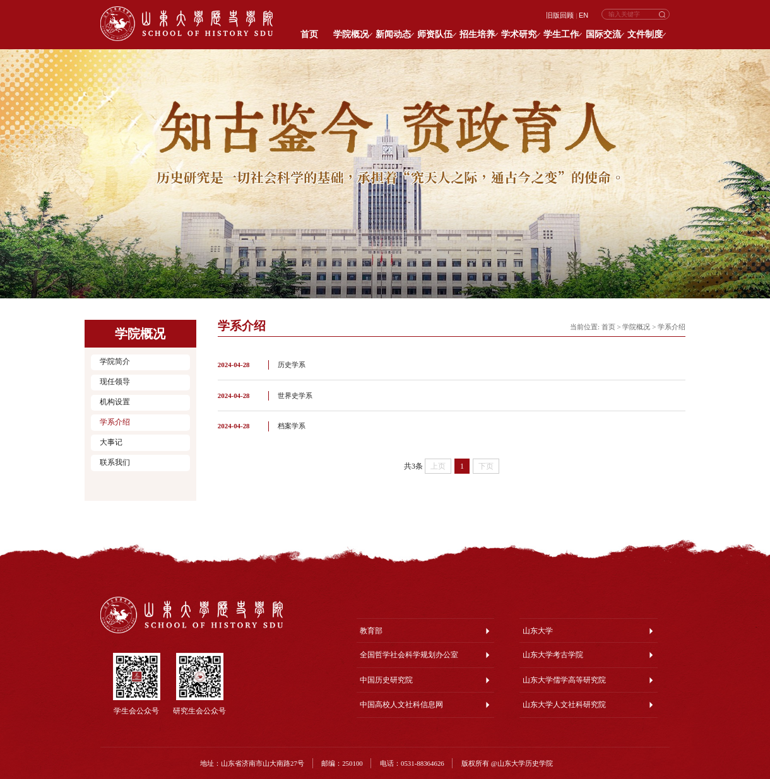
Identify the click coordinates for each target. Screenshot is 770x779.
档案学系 (291, 426)
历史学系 (291, 364)
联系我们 (115, 463)
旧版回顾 (560, 15)
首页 (608, 327)
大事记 (111, 442)
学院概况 (636, 327)
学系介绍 (115, 422)
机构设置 (115, 402)
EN (583, 15)
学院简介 (115, 362)
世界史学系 (295, 395)
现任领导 (115, 382)
